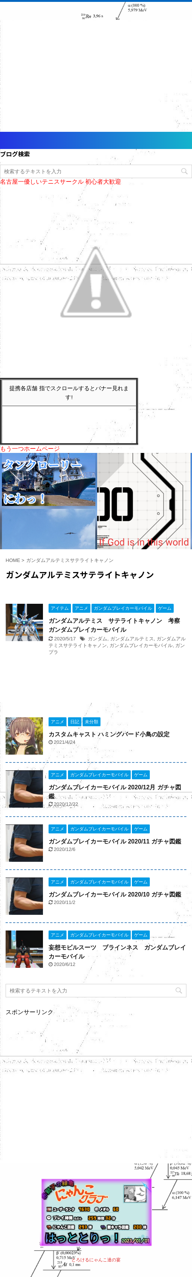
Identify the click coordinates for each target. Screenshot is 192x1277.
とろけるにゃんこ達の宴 (96, 1259)
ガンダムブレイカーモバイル (141, 645)
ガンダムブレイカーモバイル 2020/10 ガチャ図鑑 (115, 894)
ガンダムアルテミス (132, 638)
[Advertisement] (96, 76)
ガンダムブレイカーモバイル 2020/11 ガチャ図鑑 (115, 841)
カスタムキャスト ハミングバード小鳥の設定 (109, 734)
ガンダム (97, 638)
